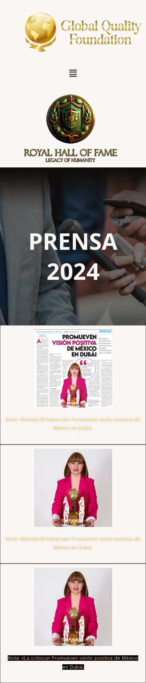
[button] (72, 73)
